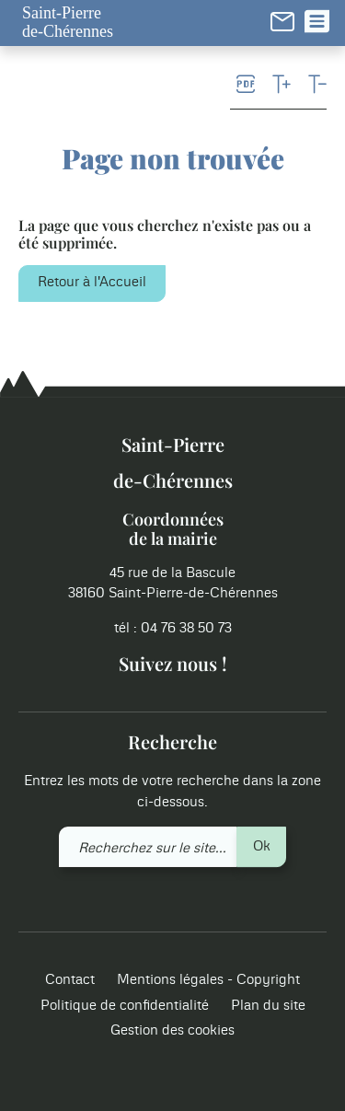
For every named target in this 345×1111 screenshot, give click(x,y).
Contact (70, 981)
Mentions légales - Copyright (208, 981)
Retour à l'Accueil (92, 282)
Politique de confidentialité (124, 1006)
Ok (261, 846)
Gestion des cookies (172, 1031)
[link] (282, 21)
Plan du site (268, 1006)
